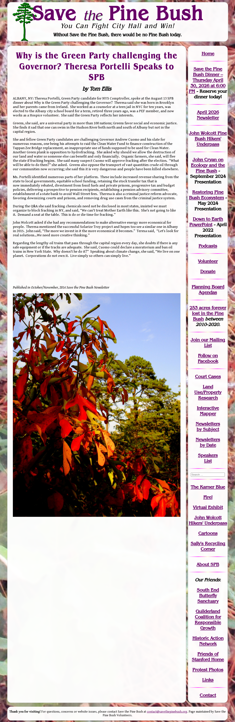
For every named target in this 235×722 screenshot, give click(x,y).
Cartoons (208, 533)
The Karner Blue (208, 487)
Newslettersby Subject (208, 426)
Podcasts (208, 246)
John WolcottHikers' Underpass (208, 520)
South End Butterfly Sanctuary (208, 595)
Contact (208, 695)
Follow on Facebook (208, 358)
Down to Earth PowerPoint (206, 221)
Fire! (208, 497)
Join (195, 340)
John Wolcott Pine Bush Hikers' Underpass (208, 138)
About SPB (208, 564)
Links (207, 680)
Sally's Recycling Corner (208, 546)
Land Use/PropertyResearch (207, 392)
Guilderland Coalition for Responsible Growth (208, 619)
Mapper (208, 413)
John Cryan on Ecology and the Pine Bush (208, 165)
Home (208, 53)
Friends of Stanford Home (208, 656)
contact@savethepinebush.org (167, 712)
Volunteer (208, 261)
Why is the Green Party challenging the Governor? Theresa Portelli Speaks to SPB (96, 66)
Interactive (208, 408)
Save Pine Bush (117, 13)
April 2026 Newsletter (208, 114)
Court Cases (208, 376)
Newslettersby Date (208, 442)
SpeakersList (208, 458)
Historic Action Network (207, 640)
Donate (207, 271)
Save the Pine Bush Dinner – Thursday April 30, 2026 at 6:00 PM (207, 80)
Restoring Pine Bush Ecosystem (206, 194)
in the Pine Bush (209, 313)
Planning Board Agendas (208, 289)
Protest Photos (207, 669)
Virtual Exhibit (208, 507)
